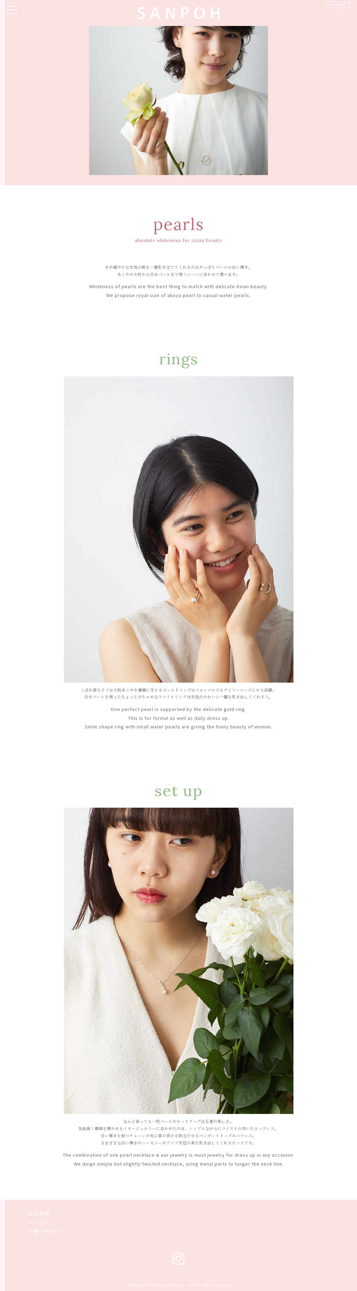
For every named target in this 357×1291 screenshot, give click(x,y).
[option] (178, 100)
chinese (338, 4)
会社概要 (39, 1213)
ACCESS (39, 1222)
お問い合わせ (44, 1230)
